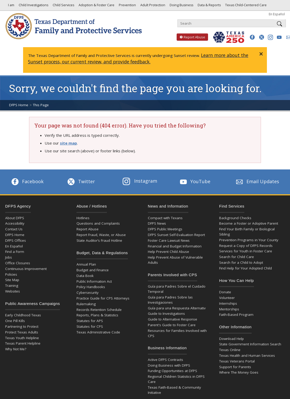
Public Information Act (94, 281)
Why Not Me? (15, 349)
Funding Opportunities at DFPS (172, 370)
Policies (11, 274)
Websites (12, 291)
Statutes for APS (90, 320)
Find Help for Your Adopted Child (245, 268)
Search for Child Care (236, 256)
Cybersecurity (88, 292)
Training (11, 285)
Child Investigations (33, 6)
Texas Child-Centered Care (245, 6)
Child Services (63, 6)
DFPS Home (18, 105)
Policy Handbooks (91, 286)
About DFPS (14, 218)
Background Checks (235, 218)
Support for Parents (235, 367)
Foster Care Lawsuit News (169, 240)
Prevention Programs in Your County (248, 240)
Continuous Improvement (26, 268)
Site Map (12, 279)
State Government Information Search (250, 344)
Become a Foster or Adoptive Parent (248, 223)
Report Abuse (191, 37)
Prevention (127, 6)
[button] (252, 37)
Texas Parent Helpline (22, 343)
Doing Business (181, 6)
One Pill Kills (15, 320)
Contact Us (14, 229)
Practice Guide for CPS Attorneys (103, 298)
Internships (228, 303)
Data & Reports (209, 6)
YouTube (194, 181)
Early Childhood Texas (23, 315)
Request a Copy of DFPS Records (246, 245)
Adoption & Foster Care (96, 6)
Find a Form (14, 251)
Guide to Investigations (166, 313)
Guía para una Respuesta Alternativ (177, 308)
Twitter (80, 181)
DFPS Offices (15, 240)
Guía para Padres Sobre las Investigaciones (170, 300)
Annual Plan (86, 264)
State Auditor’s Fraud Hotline (99, 240)
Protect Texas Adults (21, 332)
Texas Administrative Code (98, 332)
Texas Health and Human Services (247, 355)
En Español (277, 14)
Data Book (85, 275)
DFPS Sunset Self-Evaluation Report (176, 234)
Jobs (8, 257)
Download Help (231, 338)
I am (10, 6)
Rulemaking (86, 304)
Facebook (27, 181)
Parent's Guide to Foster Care (172, 325)
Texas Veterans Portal (237, 361)
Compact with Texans (165, 218)
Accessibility (14, 223)
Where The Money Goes (238, 372)
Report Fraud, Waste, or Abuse (101, 234)
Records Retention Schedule (99, 309)
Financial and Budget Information (175, 246)
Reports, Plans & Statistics (97, 315)
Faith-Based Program (236, 314)
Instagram (139, 181)
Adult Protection (152, 6)
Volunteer (227, 297)
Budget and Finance (93, 270)
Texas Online (229, 349)
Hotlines (83, 218)
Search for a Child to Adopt (241, 262)
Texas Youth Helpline (22, 338)
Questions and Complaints (98, 223)
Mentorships (229, 309)
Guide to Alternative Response (172, 319)
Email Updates (257, 181)
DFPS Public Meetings (165, 229)
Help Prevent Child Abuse (168, 251)
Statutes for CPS (90, 326)
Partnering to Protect (21, 326)
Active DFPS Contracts (165, 359)
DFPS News (157, 223)
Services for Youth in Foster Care (245, 251)
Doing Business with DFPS (169, 365)
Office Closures (17, 263)
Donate (225, 292)
